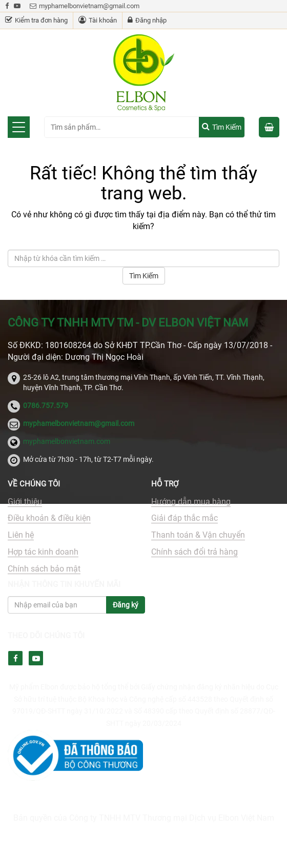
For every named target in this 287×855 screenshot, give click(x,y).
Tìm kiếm (226, 127)
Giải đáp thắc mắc (184, 518)
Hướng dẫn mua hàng (191, 501)
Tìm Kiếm (143, 276)
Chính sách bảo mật (44, 569)
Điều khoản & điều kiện (49, 518)
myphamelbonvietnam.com (66, 441)
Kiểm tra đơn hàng (36, 20)
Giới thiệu (25, 501)
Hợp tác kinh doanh (43, 552)
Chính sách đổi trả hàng (194, 552)
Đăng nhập (147, 20)
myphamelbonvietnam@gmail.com (84, 6)
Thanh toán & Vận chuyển (198, 535)
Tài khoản (97, 20)
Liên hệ (21, 535)
